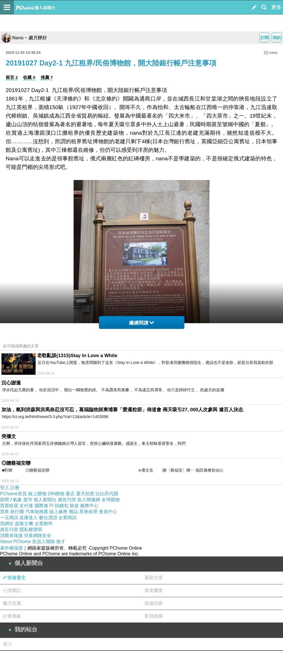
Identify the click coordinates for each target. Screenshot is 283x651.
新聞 (4, 499)
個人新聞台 (45, 499)
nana (273, 52)
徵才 (60, 541)
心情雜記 (12, 590)
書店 (70, 493)
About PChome (15, 541)
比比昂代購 (106, 493)
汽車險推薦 (36, 511)
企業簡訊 (67, 517)
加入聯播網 (88, 499)
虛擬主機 (24, 523)
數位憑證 (48, 517)
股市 (27, 499)
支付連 (26, 505)
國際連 (41, 505)
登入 (4, 487)
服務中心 (89, 505)
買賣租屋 (9, 505)
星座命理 (88, 511)
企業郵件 (43, 523)
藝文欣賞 (12, 603)
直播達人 (28, 517)
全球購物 (110, 499)
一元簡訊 (9, 517)
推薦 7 (47, 77)
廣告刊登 (67, 499)
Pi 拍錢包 (58, 505)
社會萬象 (12, 616)
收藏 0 (29, 77)
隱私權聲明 (30, 529)
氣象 (17, 499)
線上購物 (37, 493)
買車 (4, 511)
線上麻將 (58, 511)
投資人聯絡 (43, 541)
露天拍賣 (85, 493)
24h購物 (56, 493)
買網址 (7, 523)
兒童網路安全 (37, 535)
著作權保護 (11, 548)
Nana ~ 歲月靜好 (24, 38)
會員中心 (108, 511)
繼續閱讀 (141, 323)
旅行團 (17, 511)
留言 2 (12, 77)
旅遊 (74, 505)
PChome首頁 (13, 493)
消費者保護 (11, 535)
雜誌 (73, 511)
